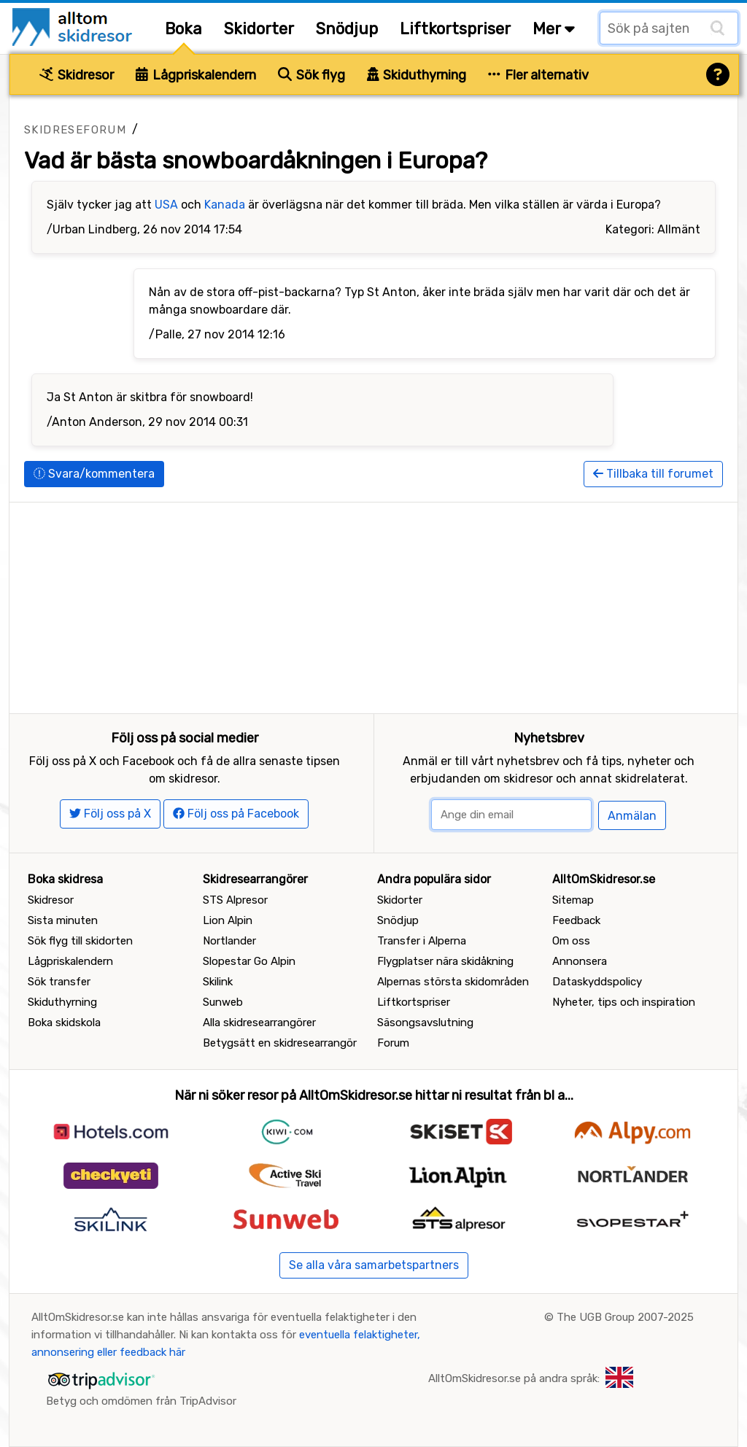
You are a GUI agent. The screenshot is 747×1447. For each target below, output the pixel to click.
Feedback (576, 920)
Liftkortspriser (455, 29)
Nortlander (229, 940)
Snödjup (347, 29)
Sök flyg (311, 75)
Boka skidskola (64, 1022)
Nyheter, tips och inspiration (623, 1002)
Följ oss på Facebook (236, 814)
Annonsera (579, 961)
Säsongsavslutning (425, 1022)
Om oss (571, 940)
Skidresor (76, 75)
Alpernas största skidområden (453, 981)
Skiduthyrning (417, 75)
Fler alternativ (538, 75)
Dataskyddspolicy (597, 981)
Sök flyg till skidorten (80, 940)
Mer (554, 29)
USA (166, 205)
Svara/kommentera (94, 474)
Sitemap (573, 900)
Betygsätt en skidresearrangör (280, 1043)
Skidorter (259, 29)
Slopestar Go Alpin (249, 961)
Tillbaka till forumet (653, 474)
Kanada (224, 205)
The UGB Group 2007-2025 (625, 1317)
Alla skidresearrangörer (259, 1022)
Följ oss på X (110, 814)
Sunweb (223, 1002)
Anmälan (632, 816)
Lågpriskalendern (196, 75)
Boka (183, 29)
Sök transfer (59, 981)
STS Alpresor (235, 900)
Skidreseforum (75, 129)
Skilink (218, 981)
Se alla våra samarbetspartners (374, 1265)
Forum (393, 1043)
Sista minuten (63, 920)
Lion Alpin (227, 920)
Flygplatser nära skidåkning (445, 961)
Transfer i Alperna (421, 940)
